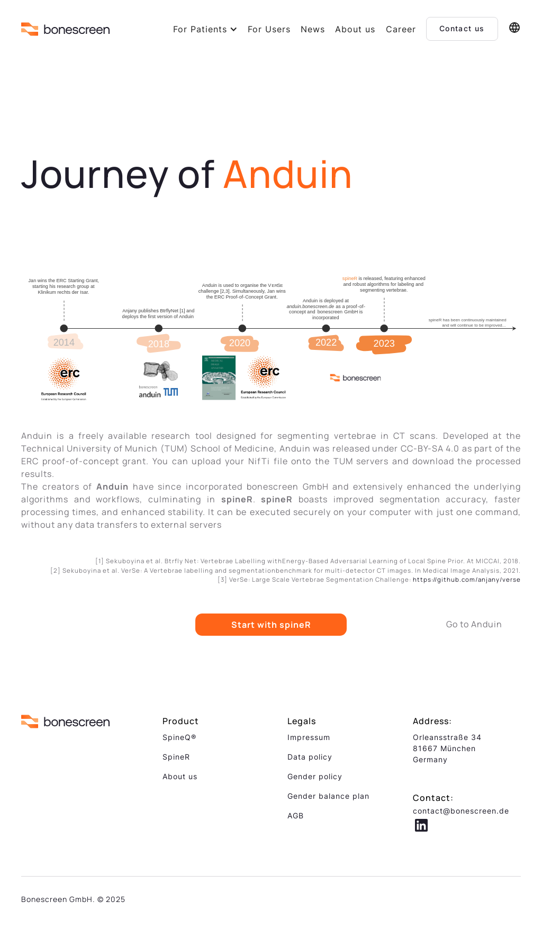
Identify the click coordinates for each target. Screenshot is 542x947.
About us (355, 29)
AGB (295, 815)
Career (401, 29)
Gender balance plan (328, 795)
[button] (205, 29)
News (313, 29)
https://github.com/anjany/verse (467, 579)
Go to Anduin (474, 624)
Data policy (309, 756)
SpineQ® (179, 737)
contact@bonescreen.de (461, 810)
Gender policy (314, 776)
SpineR (176, 756)
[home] (65, 29)
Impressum (308, 737)
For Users (269, 29)
